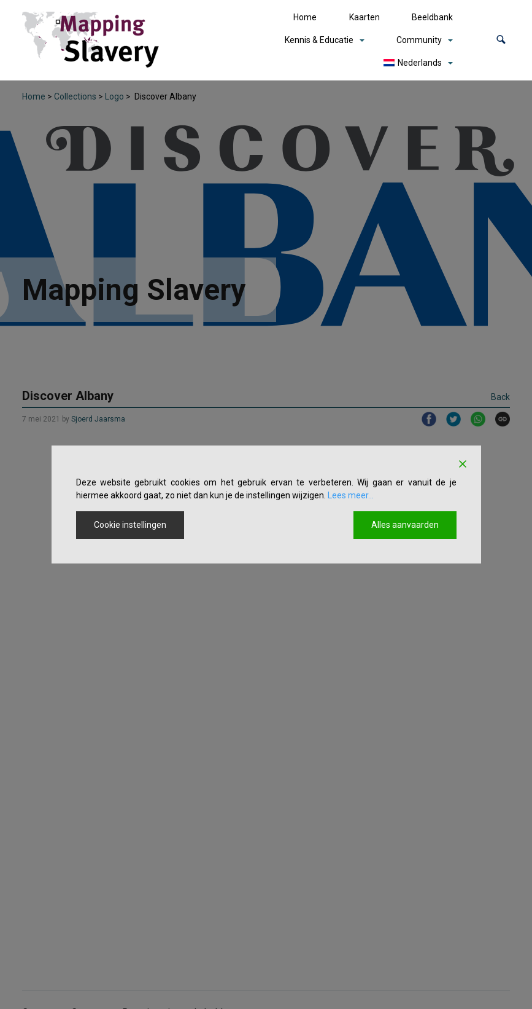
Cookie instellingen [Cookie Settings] (130, 525)
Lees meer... (351, 495)
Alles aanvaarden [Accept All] (405, 525)
